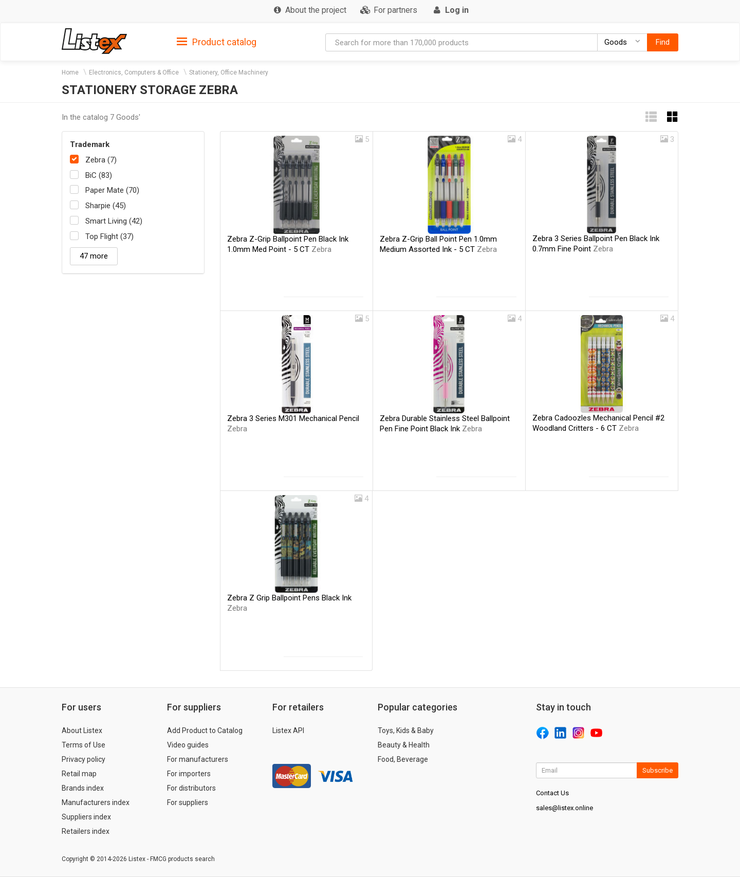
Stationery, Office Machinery (228, 72)
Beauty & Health (404, 745)
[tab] (217, 41)
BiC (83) (98, 175)
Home (70, 72)
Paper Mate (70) (112, 190)
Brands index (83, 788)
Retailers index (85, 831)
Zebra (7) (101, 160)
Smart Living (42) (113, 221)
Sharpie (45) (105, 205)
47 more (94, 256)
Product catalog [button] (216, 42)
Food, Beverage (403, 759)
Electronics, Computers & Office (134, 72)
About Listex (82, 730)
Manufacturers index (96, 802)
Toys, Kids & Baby (406, 730)
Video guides (188, 745)
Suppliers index (86, 817)
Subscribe (657, 770)
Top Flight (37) (109, 236)
